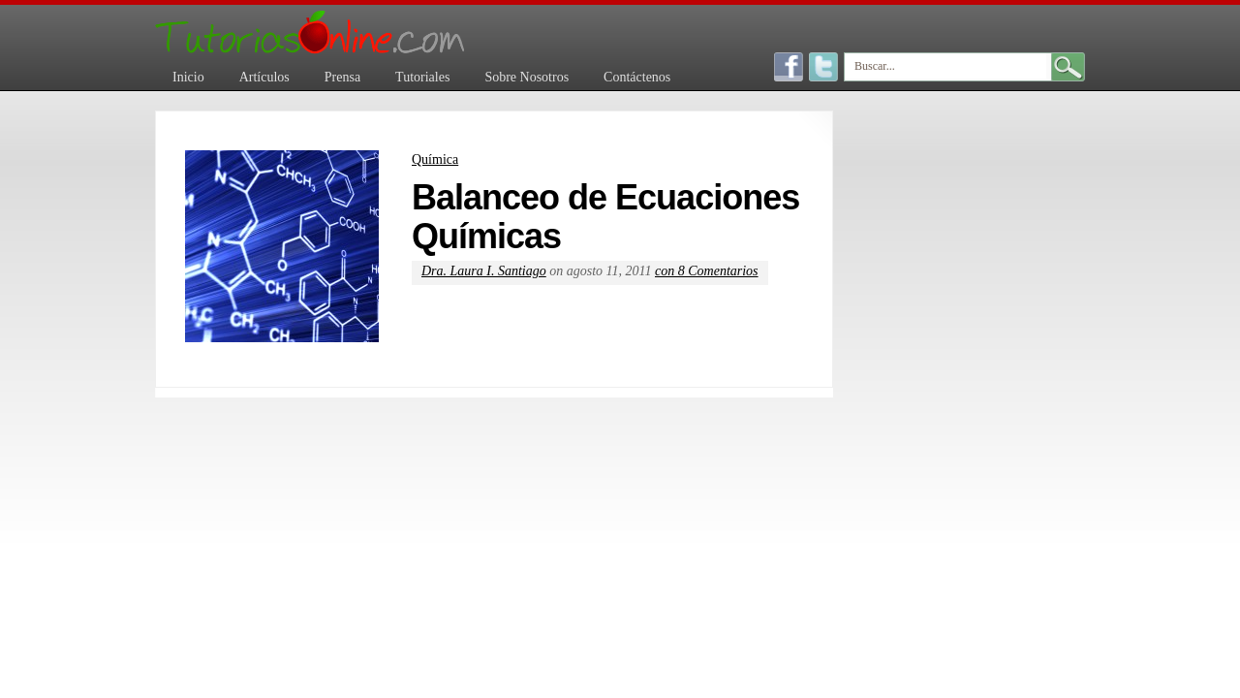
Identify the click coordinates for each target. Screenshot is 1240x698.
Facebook (788, 66)
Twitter (823, 66)
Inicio (188, 77)
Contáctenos (637, 77)
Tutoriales (422, 77)
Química (435, 159)
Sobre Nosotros (526, 77)
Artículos (264, 77)
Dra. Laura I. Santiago (483, 271)
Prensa (342, 77)
